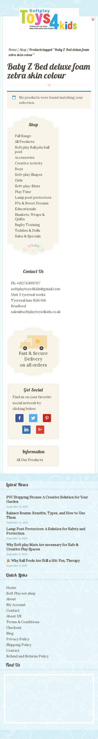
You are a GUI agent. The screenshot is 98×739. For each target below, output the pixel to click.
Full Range (23, 136)
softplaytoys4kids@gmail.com (35, 289)
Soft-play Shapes (28, 174)
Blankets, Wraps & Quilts (30, 216)
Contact (13, 610)
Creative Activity (28, 163)
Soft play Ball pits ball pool (32, 149)
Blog (10, 633)
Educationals (25, 209)
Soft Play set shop (21, 593)
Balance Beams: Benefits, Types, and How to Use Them (45, 515)
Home (12, 49)
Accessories (24, 157)
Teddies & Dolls (27, 230)
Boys (19, 169)
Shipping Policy (18, 645)
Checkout (13, 627)
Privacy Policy (17, 639)
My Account (16, 605)
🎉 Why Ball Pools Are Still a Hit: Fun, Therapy (43, 560)
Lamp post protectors (33, 197)
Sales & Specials (28, 236)
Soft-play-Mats (27, 186)
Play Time (23, 192)
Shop (22, 49)
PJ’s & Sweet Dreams (32, 203)
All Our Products (29, 460)
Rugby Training (27, 225)
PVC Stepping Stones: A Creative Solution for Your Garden (47, 499)
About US (13, 616)
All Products (24, 141)
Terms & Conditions (22, 622)
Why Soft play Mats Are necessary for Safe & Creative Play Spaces (42, 547)
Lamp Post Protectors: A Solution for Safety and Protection (45, 531)
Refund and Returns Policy (27, 656)
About (11, 599)
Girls (19, 180)
